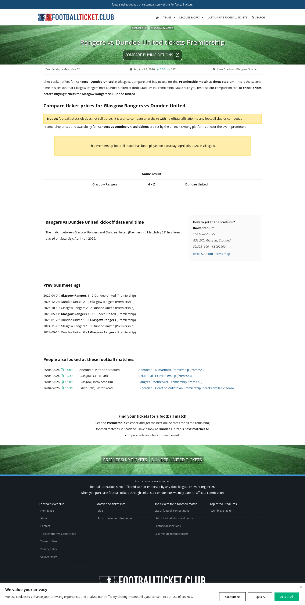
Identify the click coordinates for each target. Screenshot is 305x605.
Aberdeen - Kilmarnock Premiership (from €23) (172, 370)
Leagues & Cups (189, 17)
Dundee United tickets (176, 460)
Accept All (287, 597)
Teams (167, 17)
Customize (232, 597)
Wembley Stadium (222, 510)
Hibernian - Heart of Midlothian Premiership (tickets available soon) (186, 388)
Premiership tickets (125, 460)
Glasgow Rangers (162, 28)
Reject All (260, 597)
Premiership (139, 28)
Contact (45, 526)
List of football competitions (172, 510)
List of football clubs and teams (174, 518)
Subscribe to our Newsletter (114, 518)
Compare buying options (149, 54)
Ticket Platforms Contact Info (58, 534)
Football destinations (168, 526)
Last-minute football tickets (227, 17)
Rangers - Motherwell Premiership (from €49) (170, 382)
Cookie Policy (48, 557)
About (44, 518)
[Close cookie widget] (301, 587)
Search (258, 17)
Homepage (47, 510)
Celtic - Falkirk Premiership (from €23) (165, 376)
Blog (100, 510)
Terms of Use (48, 541)
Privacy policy (48, 549)
